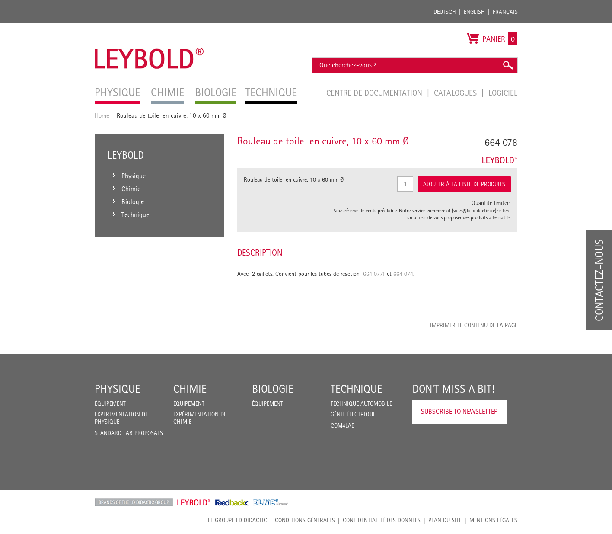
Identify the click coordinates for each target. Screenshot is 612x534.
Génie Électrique (353, 414)
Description (260, 252)
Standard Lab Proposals (129, 432)
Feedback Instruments (232, 502)
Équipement (110, 403)
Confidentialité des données (382, 520)
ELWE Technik (270, 502)
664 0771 (374, 273)
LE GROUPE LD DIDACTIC (237, 520)
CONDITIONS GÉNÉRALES (305, 520)
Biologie (272, 388)
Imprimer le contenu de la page (473, 325)
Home (102, 115)
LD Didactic (134, 502)
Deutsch (445, 11)
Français (505, 11)
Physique (117, 388)
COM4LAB (343, 425)
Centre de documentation (375, 92)
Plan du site (445, 520)
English (474, 11)
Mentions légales (493, 520)
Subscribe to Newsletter (459, 411)
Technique (356, 388)
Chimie (190, 388)
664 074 (403, 273)
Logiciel (502, 92)
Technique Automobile (361, 403)
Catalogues (456, 92)
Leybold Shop (194, 502)
